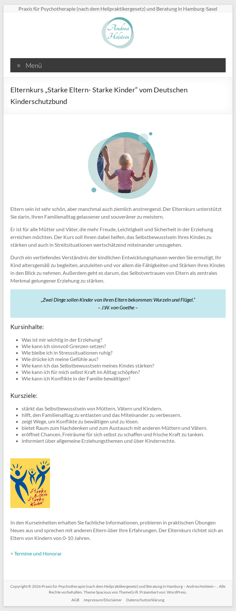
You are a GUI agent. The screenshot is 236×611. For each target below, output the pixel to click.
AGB (75, 599)
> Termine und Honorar (36, 553)
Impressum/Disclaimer (103, 599)
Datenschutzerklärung (145, 599)
